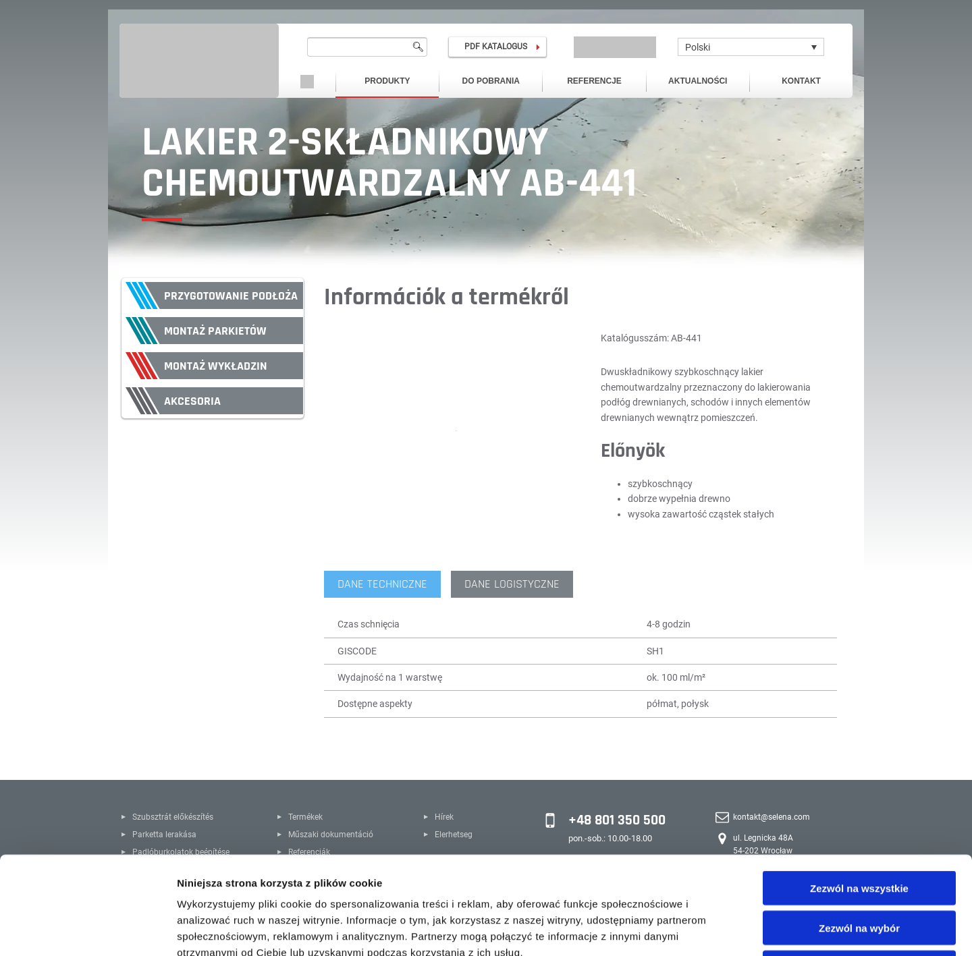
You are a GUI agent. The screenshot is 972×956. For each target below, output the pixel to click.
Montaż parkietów (215, 331)
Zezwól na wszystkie (859, 790)
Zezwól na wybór (859, 830)
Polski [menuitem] (697, 47)
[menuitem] (751, 47)
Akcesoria (192, 401)
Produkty (387, 81)
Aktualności (697, 81)
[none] (751, 47)
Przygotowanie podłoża (231, 296)
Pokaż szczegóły (720, 929)
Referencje (594, 81)
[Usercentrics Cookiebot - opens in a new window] (87, 930)
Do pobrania (491, 81)
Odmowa (859, 870)
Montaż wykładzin (215, 366)
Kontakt (801, 81)
